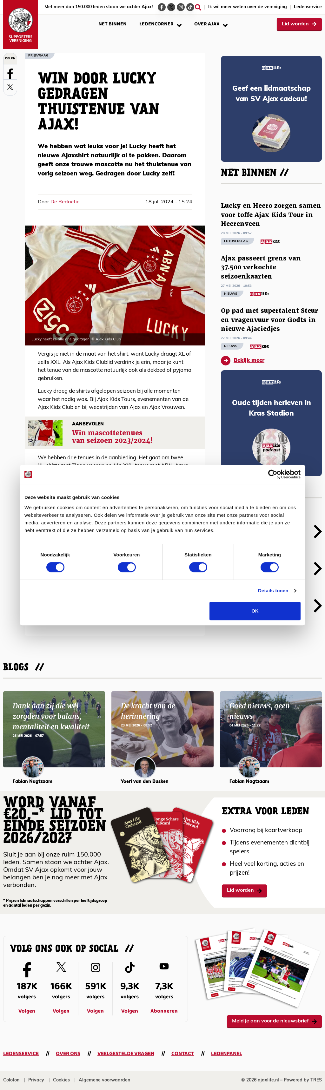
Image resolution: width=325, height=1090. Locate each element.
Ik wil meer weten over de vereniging (247, 7)
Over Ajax (211, 24)
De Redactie (65, 202)
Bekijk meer (242, 360)
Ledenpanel (226, 1053)
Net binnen (112, 24)
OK (255, 611)
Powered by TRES (303, 1080)
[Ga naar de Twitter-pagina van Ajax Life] (171, 7)
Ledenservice (308, 7)
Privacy (36, 1080)
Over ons (68, 1053)
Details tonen (273, 590)
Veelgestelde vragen (125, 1053)
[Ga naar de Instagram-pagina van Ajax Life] (181, 7)
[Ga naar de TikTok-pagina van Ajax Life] (190, 7)
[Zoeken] (198, 7)
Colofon (11, 1080)
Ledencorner (160, 24)
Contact (182, 1053)
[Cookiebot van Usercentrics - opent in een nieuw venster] (273, 474)
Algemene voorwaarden (104, 1080)
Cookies (61, 1080)
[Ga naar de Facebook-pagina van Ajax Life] (162, 7)
